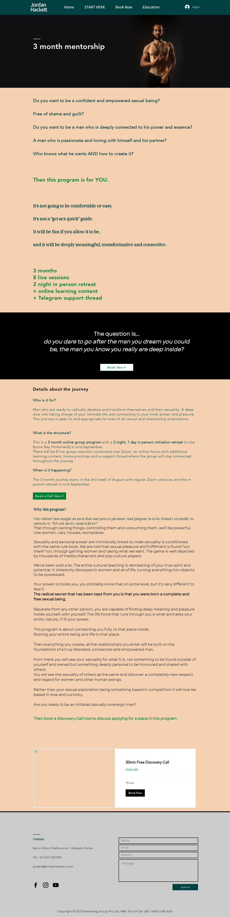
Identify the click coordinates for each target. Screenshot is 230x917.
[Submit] (185, 887)
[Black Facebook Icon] (35, 885)
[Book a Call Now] (49, 496)
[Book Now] (116, 367)
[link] (155, 762)
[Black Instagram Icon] (45, 885)
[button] (135, 793)
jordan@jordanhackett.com (53, 867)
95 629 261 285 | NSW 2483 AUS (150, 911)
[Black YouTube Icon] (55, 885)
